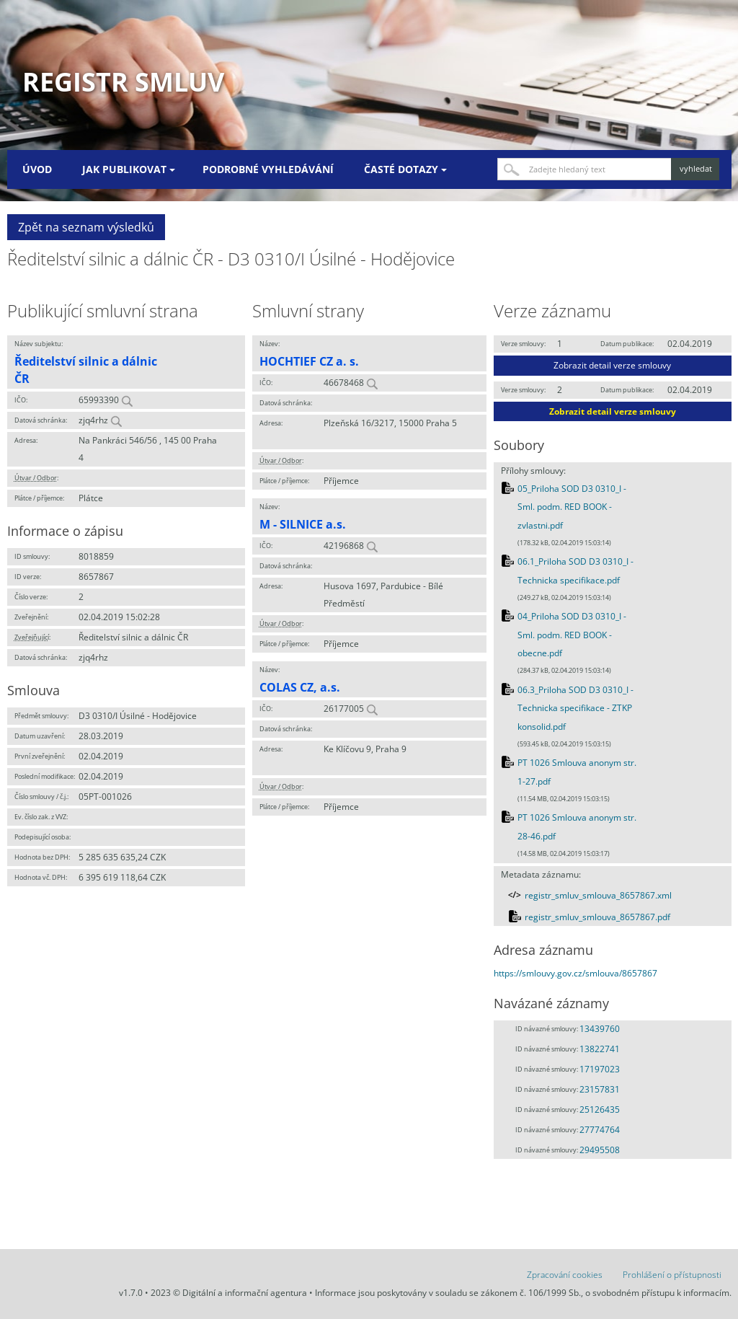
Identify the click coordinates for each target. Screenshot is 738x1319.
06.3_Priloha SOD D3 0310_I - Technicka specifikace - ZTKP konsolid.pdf (575, 708)
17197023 (599, 1069)
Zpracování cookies (565, 1275)
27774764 (599, 1129)
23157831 (599, 1089)
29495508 (599, 1149)
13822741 (599, 1049)
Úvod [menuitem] (37, 169)
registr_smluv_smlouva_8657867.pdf (597, 917)
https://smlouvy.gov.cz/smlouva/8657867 (575, 973)
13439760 (599, 1028)
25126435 (599, 1109)
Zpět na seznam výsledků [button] (86, 227)
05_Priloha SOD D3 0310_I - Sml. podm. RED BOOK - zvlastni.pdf (571, 507)
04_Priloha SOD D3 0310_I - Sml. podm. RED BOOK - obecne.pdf (571, 634)
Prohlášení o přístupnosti (672, 1275)
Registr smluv (123, 82)
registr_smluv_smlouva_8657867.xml (598, 895)
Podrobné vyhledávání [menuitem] (268, 169)
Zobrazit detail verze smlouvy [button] (612, 365)
